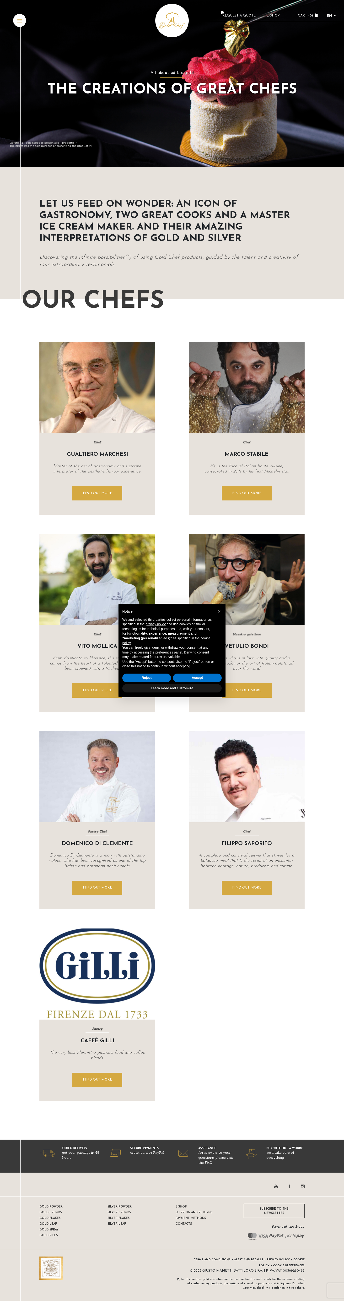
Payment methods (191, 1218)
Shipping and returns (194, 1212)
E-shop (181, 1206)
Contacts (184, 1224)
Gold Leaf (48, 1224)
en (328, 18)
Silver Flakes (118, 1218)
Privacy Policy (278, 1259)
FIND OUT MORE (97, 493)
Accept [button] (197, 678)
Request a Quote (237, 18)
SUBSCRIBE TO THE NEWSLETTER (274, 1211)
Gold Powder (51, 1206)
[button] (219, 611)
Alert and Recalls (248, 1259)
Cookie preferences (289, 1265)
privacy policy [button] (155, 624)
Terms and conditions (212, 1259)
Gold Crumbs (50, 1212)
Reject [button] (147, 678)
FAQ (208, 1162)
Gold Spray (49, 1229)
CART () (304, 18)
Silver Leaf (117, 1224)
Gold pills (48, 1235)
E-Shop (272, 18)
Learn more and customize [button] (172, 688)
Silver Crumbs (119, 1212)
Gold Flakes (49, 1218)
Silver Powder (120, 1206)
